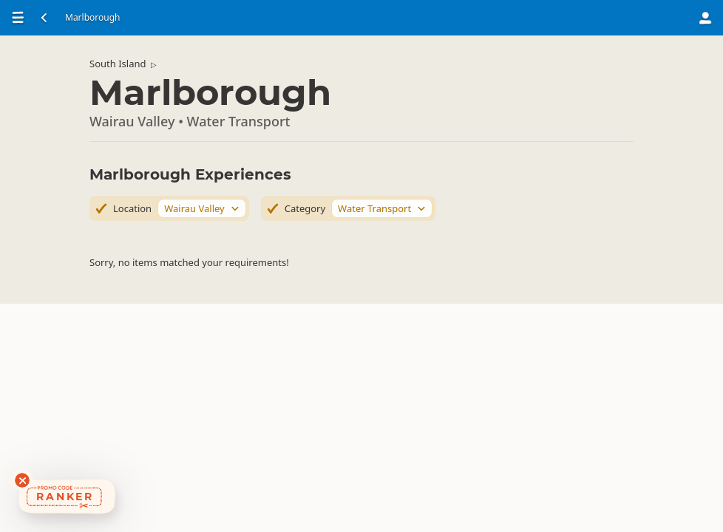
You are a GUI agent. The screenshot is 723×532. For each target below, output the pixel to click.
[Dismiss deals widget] (22, 480)
